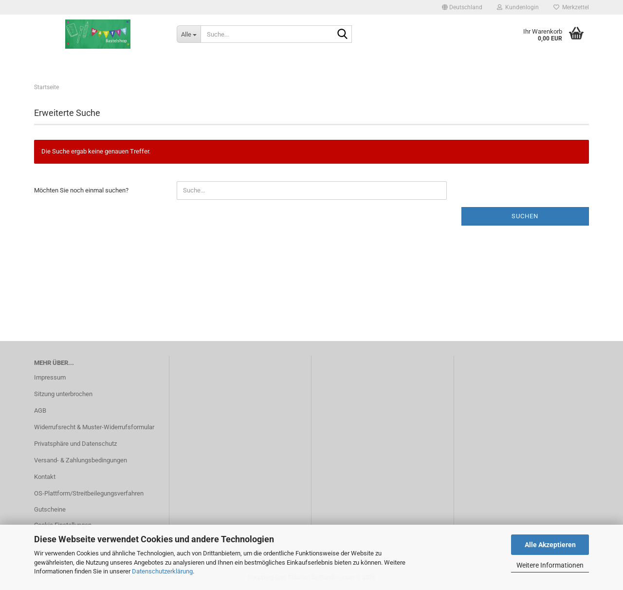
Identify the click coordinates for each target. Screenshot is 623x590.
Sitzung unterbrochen (63, 394)
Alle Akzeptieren (550, 545)
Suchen (525, 216)
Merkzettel (571, 7)
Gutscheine (50, 509)
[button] (462, 7)
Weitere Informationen (550, 565)
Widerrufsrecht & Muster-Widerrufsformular (94, 427)
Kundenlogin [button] (518, 7)
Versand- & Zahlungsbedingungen (80, 460)
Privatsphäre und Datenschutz (75, 443)
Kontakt (44, 476)
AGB (40, 410)
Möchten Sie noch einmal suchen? (81, 190)
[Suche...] (189, 34)
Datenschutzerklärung (162, 571)
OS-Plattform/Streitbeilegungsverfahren (89, 493)
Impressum (50, 377)
